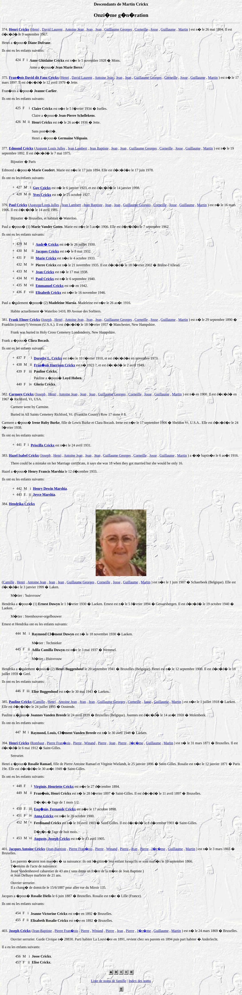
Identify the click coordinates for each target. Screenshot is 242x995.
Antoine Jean (74, 29)
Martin (183, 29)
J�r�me (136, 743)
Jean (89, 29)
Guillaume (168, 29)
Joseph (47, 320)
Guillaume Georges (118, 29)
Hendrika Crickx (22, 504)
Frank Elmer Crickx (24, 320)
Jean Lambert (77, 148)
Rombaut (37, 743)
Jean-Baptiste (56, 849)
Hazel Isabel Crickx (24, 455)
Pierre (77, 743)
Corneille (141, 29)
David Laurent (52, 29)
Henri (35, 29)
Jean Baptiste (99, 148)
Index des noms (140, 981)
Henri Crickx (19, 29)
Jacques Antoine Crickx (27, 849)
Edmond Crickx (21, 148)
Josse (154, 29)
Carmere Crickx (21, 394)
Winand (89, 743)
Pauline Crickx (20, 702)
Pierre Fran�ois (58, 743)
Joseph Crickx (20, 931)
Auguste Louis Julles (50, 148)
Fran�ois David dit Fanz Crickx (34, 77)
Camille (8, 582)
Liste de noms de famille (108, 981)
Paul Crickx (18, 205)
